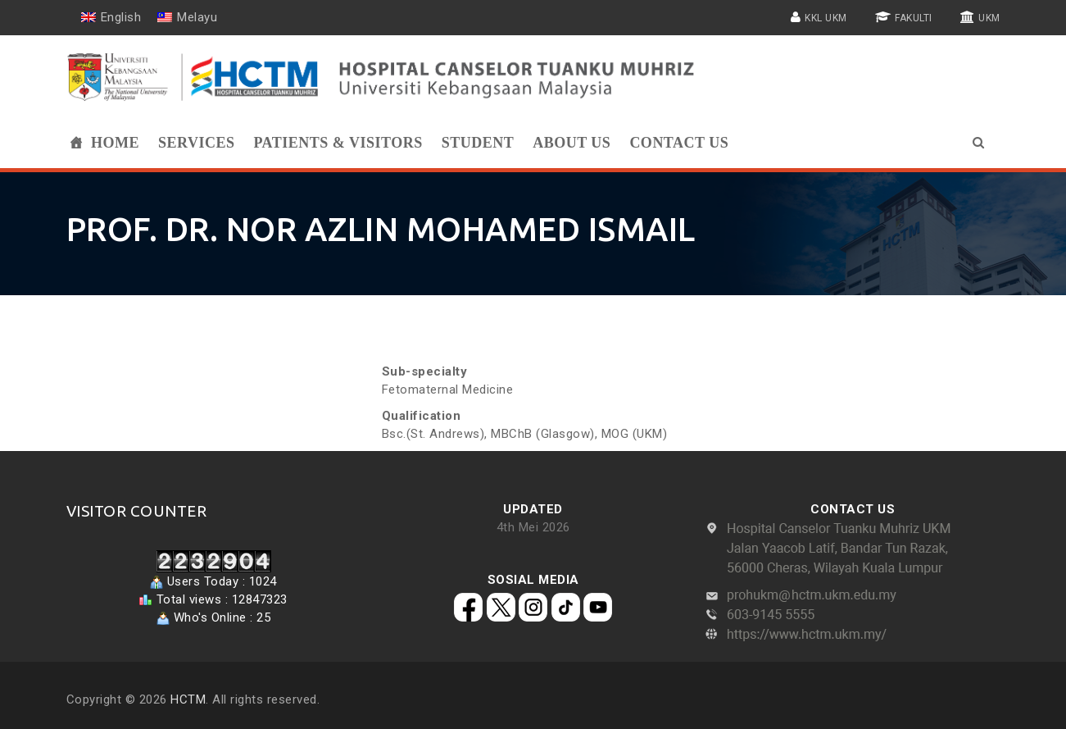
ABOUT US (571, 142)
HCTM (188, 699)
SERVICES (196, 142)
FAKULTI (913, 18)
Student (478, 142)
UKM (989, 18)
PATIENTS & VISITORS (337, 142)
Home (115, 142)
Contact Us (678, 142)
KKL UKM (826, 18)
